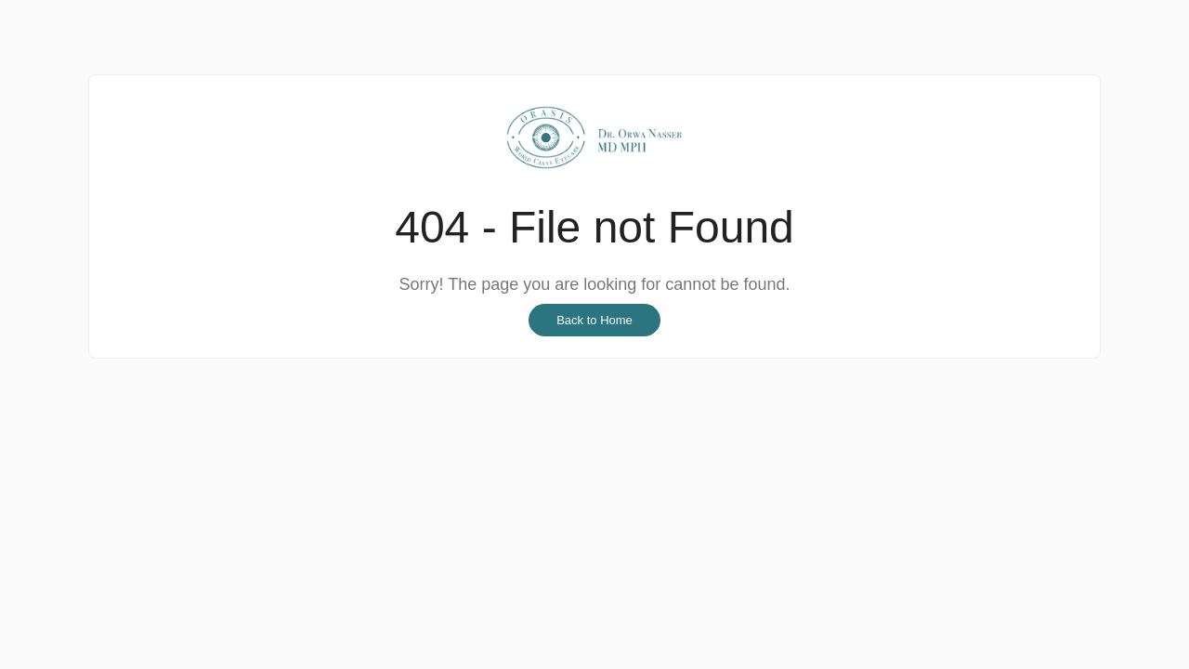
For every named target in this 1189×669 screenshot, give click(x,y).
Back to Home (594, 320)
